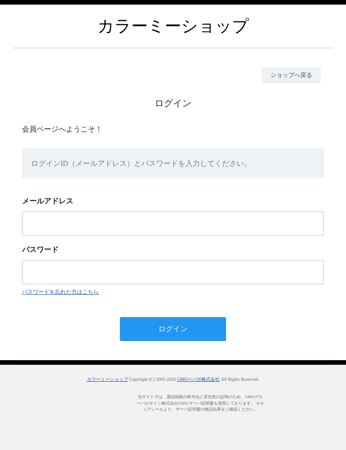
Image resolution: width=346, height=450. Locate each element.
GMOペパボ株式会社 (198, 379)
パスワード (40, 249)
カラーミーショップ (107, 379)
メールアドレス (47, 201)
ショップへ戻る (291, 74)
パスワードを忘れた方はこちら (60, 292)
